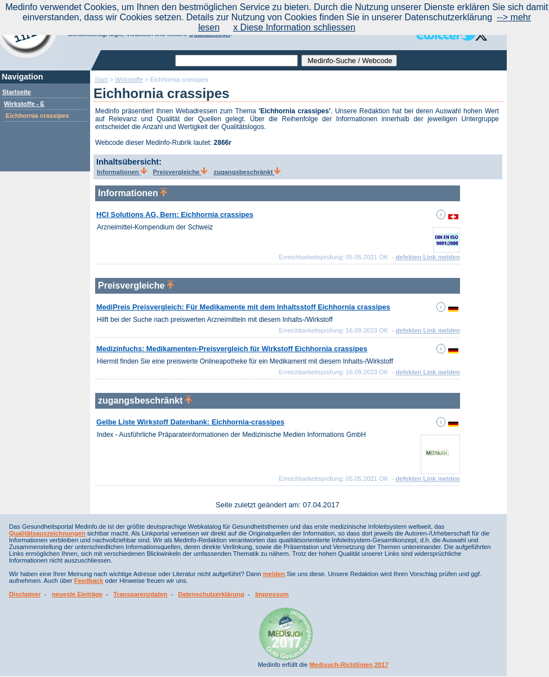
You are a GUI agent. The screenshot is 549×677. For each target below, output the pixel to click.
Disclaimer (25, 594)
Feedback (89, 580)
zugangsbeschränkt (246, 172)
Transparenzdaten (140, 594)
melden (274, 573)
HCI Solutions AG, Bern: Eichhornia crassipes (174, 214)
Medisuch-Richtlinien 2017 (349, 664)
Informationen (122, 172)
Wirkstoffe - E (24, 103)
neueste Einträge (77, 594)
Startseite (16, 92)
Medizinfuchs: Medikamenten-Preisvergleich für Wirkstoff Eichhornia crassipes (231, 348)
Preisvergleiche (180, 172)
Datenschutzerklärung (211, 594)
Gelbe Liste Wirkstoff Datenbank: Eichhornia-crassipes (190, 422)
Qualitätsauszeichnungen (47, 533)
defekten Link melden (427, 257)
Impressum (272, 594)
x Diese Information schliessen (294, 27)
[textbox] (236, 61)
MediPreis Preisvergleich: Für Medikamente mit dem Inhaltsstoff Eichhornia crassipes (243, 307)
